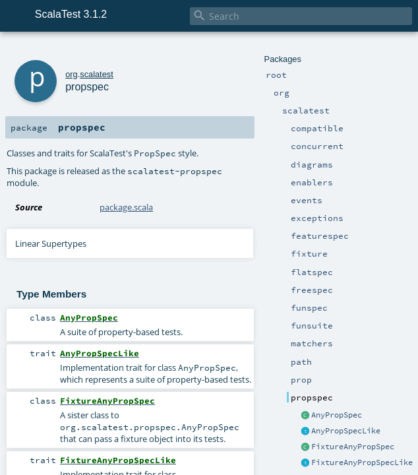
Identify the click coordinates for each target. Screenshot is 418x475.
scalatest (96, 74)
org (71, 74)
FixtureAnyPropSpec (352, 446)
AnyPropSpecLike (345, 430)
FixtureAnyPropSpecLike (362, 462)
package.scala (126, 207)
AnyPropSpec (336, 415)
